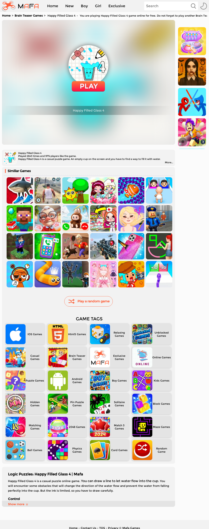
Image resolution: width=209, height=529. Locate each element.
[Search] (171, 6)
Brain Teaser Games (29, 15)
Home (52, 6)
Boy (84, 6)
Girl (98, 6)
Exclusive (116, 6)
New (69, 6)
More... (169, 162)
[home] (22, 6)
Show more (18, 504)
